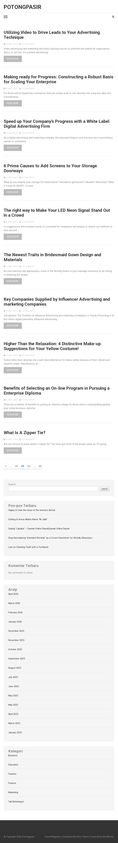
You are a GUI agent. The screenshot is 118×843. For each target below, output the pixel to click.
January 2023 (15, 732)
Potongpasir (22, 7)
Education (13, 764)
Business (13, 755)
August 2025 (14, 667)
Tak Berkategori (16, 801)
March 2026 (14, 603)
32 (17, 466)
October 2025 (15, 649)
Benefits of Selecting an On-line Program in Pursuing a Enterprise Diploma (57, 391)
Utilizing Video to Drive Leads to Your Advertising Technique (52, 35)
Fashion (12, 774)
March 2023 (14, 723)
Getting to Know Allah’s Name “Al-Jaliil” (27, 519)
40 (41, 466)
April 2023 (13, 714)
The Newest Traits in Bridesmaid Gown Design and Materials (52, 257)
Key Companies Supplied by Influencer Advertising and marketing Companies (57, 302)
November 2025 (16, 640)
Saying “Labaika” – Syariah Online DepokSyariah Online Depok (38, 528)
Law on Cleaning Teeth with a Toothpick (28, 547)
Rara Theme (83, 836)
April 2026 (13, 594)
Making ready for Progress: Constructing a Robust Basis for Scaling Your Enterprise (58, 79)
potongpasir (28, 44)
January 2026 (15, 621)
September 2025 (16, 658)
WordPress (108, 836)
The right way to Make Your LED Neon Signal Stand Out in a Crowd (57, 213)
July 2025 (13, 677)
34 (29, 466)
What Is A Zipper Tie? (24, 432)
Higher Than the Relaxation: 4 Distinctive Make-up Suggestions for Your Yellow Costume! (52, 346)
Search (12, 484)
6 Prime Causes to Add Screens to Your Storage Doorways (50, 168)
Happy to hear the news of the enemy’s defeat (31, 510)
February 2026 (15, 612)
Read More (13, 59)
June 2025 (13, 686)
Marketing (13, 792)
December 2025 (16, 631)
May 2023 (13, 704)
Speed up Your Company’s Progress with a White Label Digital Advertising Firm (56, 124)
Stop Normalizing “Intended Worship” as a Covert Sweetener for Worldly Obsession (50, 537)
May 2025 (13, 695)
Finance (12, 783)
